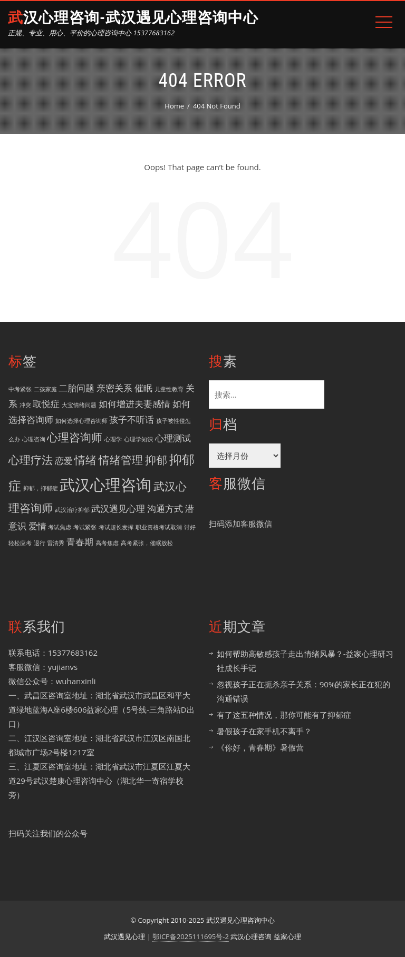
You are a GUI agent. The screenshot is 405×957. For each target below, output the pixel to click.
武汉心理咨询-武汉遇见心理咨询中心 (133, 17)
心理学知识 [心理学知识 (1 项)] (138, 439)
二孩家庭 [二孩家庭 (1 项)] (45, 389)
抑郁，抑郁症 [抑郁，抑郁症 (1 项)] (40, 488)
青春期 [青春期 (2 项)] (79, 542)
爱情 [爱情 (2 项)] (37, 526)
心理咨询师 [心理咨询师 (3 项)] (74, 437)
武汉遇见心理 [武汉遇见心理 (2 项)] (118, 508)
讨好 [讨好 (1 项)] (190, 527)
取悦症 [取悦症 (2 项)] (46, 404)
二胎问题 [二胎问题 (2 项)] (76, 388)
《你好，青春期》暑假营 (260, 747)
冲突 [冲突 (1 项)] (25, 405)
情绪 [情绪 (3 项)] (85, 459)
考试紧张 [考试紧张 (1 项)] (85, 527)
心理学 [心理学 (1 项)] (113, 439)
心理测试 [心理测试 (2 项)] (173, 438)
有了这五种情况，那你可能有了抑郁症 (284, 714)
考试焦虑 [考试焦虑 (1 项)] (59, 527)
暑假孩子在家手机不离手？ (264, 731)
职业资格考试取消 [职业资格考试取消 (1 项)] (159, 527)
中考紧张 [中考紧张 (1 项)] (20, 389)
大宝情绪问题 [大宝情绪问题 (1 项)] (79, 405)
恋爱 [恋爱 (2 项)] (64, 461)
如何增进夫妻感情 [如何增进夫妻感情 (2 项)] (134, 404)
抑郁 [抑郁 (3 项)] (156, 459)
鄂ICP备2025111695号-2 (190, 936)
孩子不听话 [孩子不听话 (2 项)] (131, 419)
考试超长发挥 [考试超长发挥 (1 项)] (116, 527)
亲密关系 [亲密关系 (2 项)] (114, 388)
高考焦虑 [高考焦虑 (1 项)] (107, 543)
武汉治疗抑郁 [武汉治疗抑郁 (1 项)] (72, 510)
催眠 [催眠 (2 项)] (143, 388)
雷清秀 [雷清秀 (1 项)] (55, 543)
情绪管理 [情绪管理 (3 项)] (121, 459)
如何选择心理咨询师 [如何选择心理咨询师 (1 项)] (81, 421)
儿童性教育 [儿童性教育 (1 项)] (169, 389)
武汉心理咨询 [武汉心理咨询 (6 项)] (105, 484)
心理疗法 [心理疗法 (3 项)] (30, 459)
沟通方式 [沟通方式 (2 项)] (165, 508)
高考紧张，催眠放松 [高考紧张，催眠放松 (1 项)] (147, 543)
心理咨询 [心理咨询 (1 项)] (33, 439)
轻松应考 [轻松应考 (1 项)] (20, 543)
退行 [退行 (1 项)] (39, 543)
